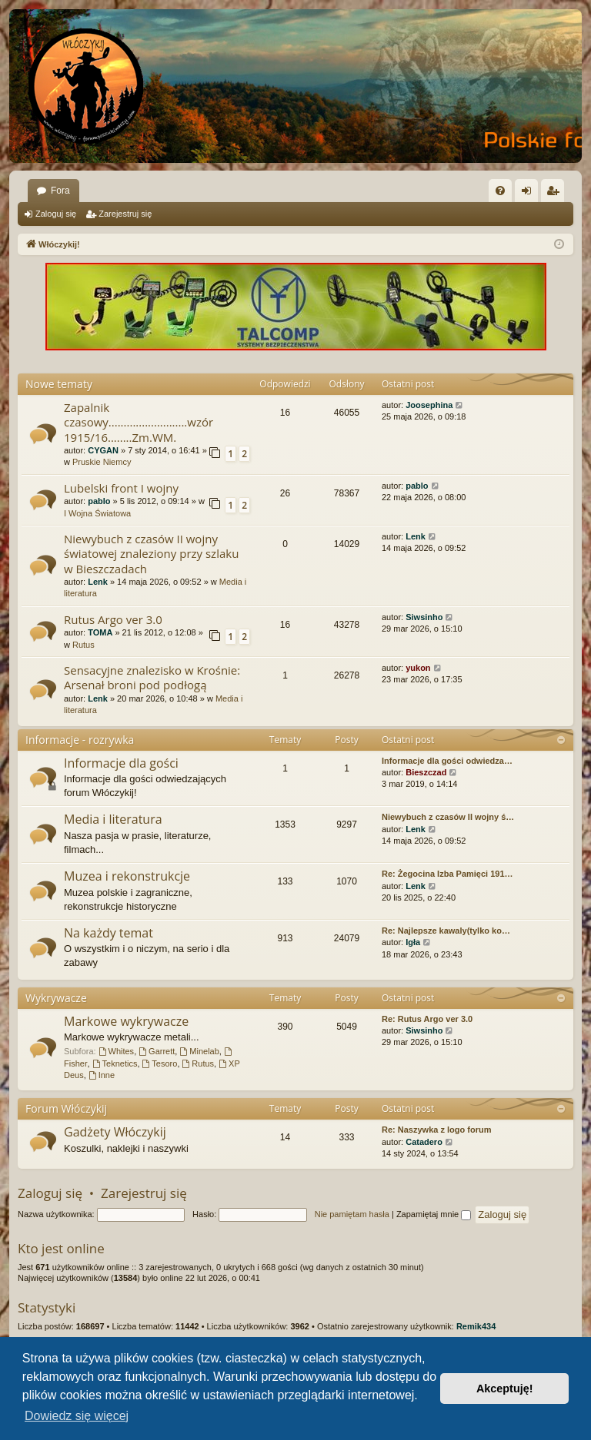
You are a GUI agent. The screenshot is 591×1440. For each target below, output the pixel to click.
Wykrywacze (56, 997)
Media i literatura (113, 819)
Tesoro (160, 1063)
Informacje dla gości (121, 763)
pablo (99, 501)
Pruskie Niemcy (101, 461)
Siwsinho (424, 617)
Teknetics (115, 1063)
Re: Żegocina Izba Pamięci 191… (447, 873)
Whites (116, 1051)
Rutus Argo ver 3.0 (113, 619)
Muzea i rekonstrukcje (127, 876)
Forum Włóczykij (66, 1108)
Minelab (199, 1051)
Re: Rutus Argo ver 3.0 (427, 1019)
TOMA (100, 632)
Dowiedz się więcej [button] (77, 1415)
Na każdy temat (108, 932)
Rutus (83, 644)
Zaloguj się (55, 213)
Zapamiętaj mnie (433, 1214)
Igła (413, 942)
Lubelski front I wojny (121, 488)
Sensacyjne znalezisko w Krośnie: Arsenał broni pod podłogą (152, 677)
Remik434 (476, 1326)
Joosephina (429, 405)
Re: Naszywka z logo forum (436, 1129)
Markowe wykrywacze (126, 1021)
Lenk (98, 581)
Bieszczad (426, 772)
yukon (418, 667)
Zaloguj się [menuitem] (530, 193)
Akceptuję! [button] (504, 1388)
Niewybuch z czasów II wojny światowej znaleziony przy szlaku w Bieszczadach (151, 553)
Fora (60, 190)
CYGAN (103, 450)
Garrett (157, 1051)
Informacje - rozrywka (79, 739)
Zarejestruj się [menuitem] (555, 193)
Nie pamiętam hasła (352, 1214)
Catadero (424, 1141)
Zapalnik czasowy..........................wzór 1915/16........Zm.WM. (138, 422)
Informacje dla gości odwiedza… (447, 760)
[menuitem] (500, 190)
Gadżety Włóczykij (115, 1131)
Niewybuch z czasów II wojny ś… (448, 816)
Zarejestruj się (125, 213)
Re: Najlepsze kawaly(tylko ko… (446, 930)
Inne (101, 1075)
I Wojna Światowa (97, 513)
